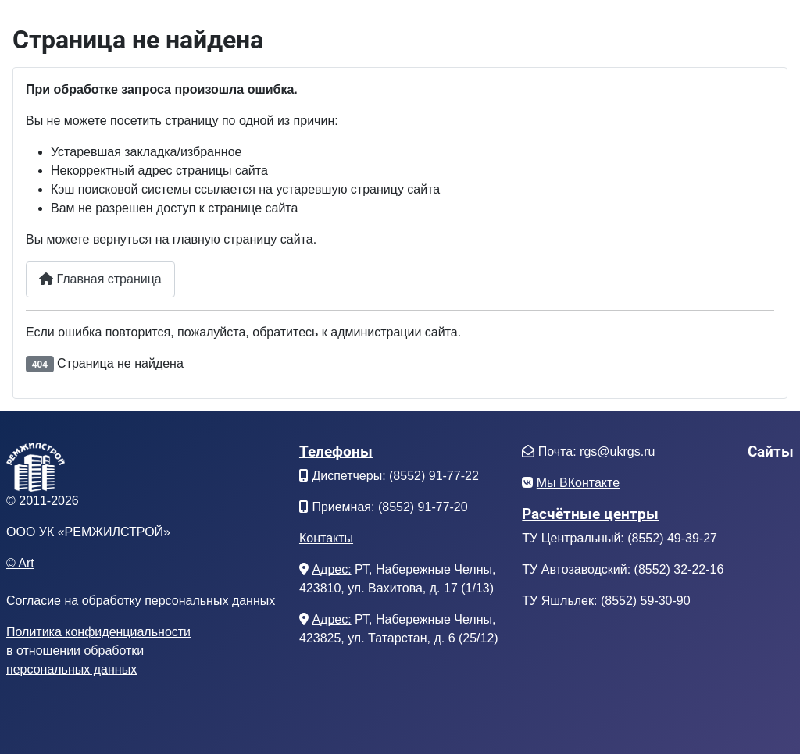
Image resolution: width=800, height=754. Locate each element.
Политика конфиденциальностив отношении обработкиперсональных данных (98, 650)
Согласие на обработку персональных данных (140, 600)
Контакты (326, 538)
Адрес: (331, 569)
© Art (20, 563)
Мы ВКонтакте (578, 482)
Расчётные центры (590, 514)
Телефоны (336, 452)
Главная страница (100, 279)
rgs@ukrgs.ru (617, 451)
